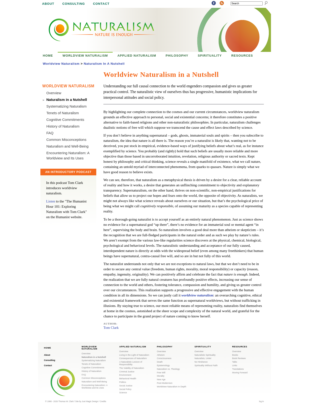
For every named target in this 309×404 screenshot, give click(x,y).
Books (235, 355)
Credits (103, 401)
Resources (242, 55)
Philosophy (177, 55)
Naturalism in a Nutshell (66, 100)
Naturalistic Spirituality (205, 355)
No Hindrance (201, 362)
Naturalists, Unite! (202, 358)
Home (48, 55)
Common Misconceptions (66, 140)
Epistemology (163, 365)
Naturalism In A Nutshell (104, 63)
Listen (50, 201)
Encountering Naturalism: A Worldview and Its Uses (94, 386)
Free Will (161, 372)
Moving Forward (240, 372)
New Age (161, 379)
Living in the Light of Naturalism (134, 355)
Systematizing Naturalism (66, 106)
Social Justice (125, 385)
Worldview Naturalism (85, 55)
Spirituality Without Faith (205, 365)
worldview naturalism (197, 295)
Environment (125, 375)
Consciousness (164, 358)
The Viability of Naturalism (131, 368)
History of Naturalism (62, 126)
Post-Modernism (165, 383)
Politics (122, 382)
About (48, 3)
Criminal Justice (127, 371)
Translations (238, 369)
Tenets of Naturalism (62, 113)
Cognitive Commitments (65, 120)
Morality (160, 376)
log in (261, 401)
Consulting (73, 3)
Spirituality (210, 55)
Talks (234, 362)
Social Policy (125, 389)
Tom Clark (111, 328)
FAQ (49, 133)
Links (234, 365)
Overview (53, 93)
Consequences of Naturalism (133, 358)
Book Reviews (239, 358)
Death (160, 362)
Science (123, 392)
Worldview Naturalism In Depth (171, 386)
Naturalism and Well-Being (67, 146)
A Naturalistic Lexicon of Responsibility (130, 363)
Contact (101, 3)
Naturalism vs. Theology (168, 369)
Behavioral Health (127, 378)
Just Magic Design (90, 401)
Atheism (161, 355)
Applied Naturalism (136, 55)
